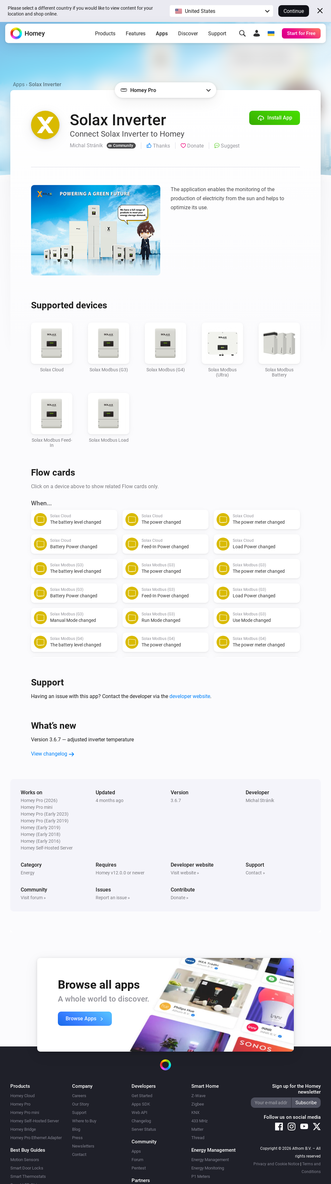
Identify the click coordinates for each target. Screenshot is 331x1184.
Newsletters (83, 1146)
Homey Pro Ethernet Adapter (36, 1137)
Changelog (141, 1120)
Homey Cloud (22, 1095)
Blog (76, 1129)
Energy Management (210, 1159)
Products (105, 37)
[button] (221, 11)
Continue (293, 11)
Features (135, 37)
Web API (139, 1112)
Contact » (255, 872)
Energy (28, 872)
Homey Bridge (23, 1129)
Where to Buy (84, 1120)
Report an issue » (113, 897)
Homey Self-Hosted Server (34, 1120)
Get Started (142, 1095)
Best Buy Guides (27, 1150)
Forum (137, 1159)
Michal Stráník (260, 800)
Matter (197, 1129)
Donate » (179, 897)
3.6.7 (176, 800)
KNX (195, 1112)
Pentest (139, 1168)
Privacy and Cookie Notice (276, 1164)
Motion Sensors (24, 1159)
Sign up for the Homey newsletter (296, 1089)
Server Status (144, 1129)
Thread (197, 1137)
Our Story (80, 1104)
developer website (189, 696)
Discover (188, 37)
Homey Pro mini (24, 1112)
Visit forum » (33, 897)
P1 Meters (200, 1176)
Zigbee (197, 1104)
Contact (79, 1154)
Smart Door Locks (26, 1168)
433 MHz (199, 1120)
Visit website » (185, 872)
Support (217, 37)
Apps (162, 37)
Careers (79, 1095)
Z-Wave (198, 1095)
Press (77, 1137)
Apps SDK (141, 1104)
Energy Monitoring (207, 1168)
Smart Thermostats (28, 1176)
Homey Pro (20, 1104)
